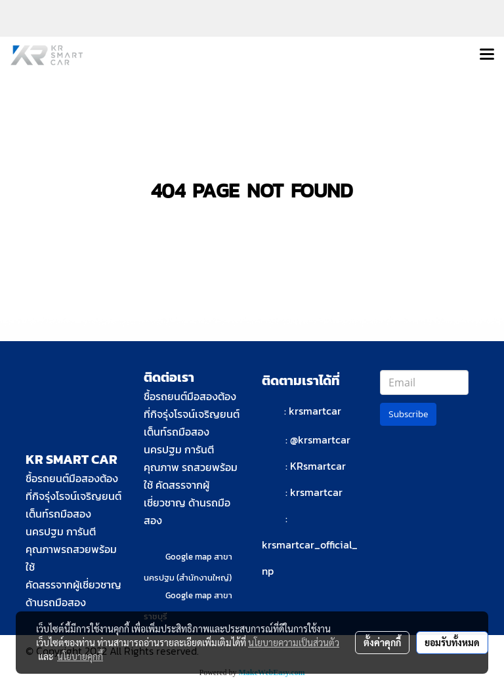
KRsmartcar (318, 466)
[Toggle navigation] (486, 55)
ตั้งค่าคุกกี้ (382, 642)
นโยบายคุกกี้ (80, 656)
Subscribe (408, 414)
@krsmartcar (320, 439)
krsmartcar (315, 411)
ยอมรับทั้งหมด (452, 642)
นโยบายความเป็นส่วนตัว (293, 642)
